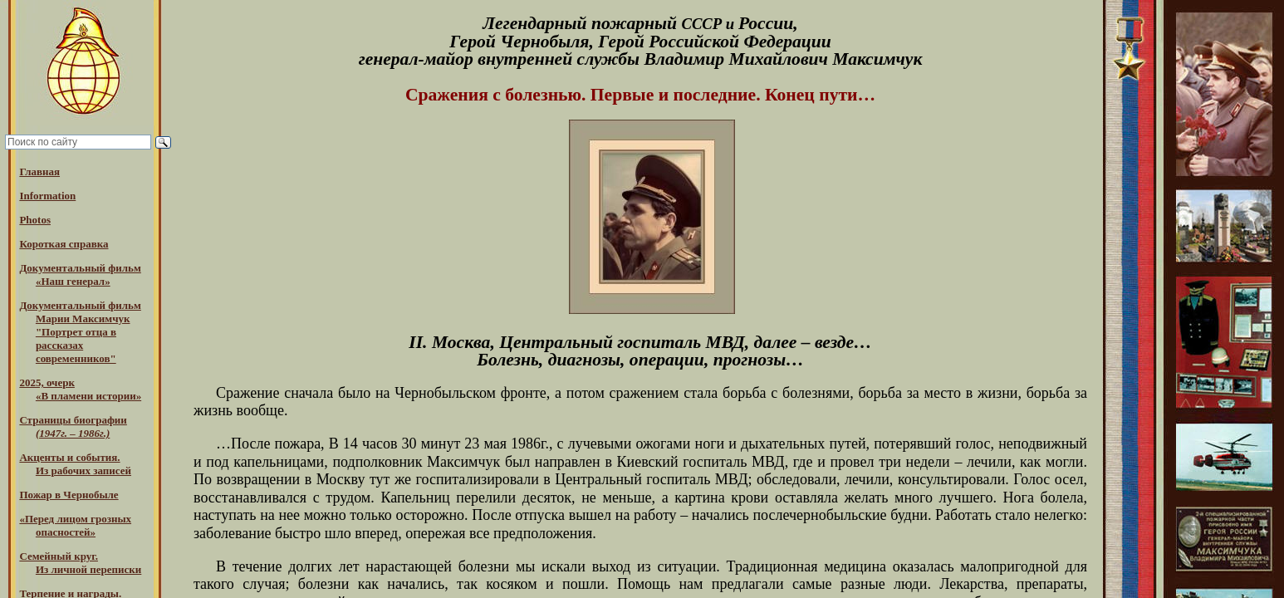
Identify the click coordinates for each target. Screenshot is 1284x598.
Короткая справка (63, 244)
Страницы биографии (72, 426)
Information (47, 195)
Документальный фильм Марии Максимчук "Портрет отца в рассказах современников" (79, 332)
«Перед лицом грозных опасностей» (75, 525)
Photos (35, 219)
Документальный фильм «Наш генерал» (79, 274)
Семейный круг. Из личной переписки (80, 563)
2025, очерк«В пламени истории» (80, 389)
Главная (39, 171)
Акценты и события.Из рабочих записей (75, 464)
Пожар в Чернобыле (68, 494)
